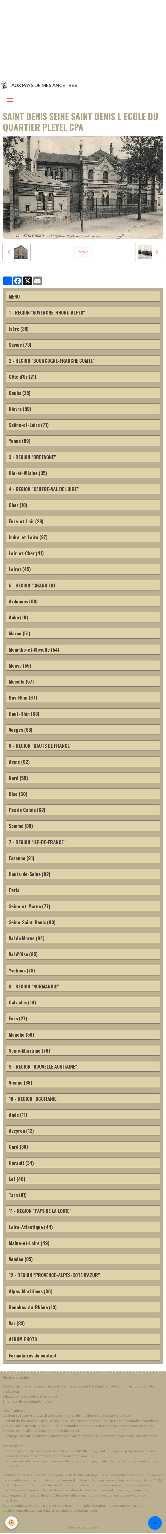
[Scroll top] (155, 1523)
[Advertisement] (83, 38)
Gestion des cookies (83, 1527)
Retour (83, 252)
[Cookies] (12, 1522)
